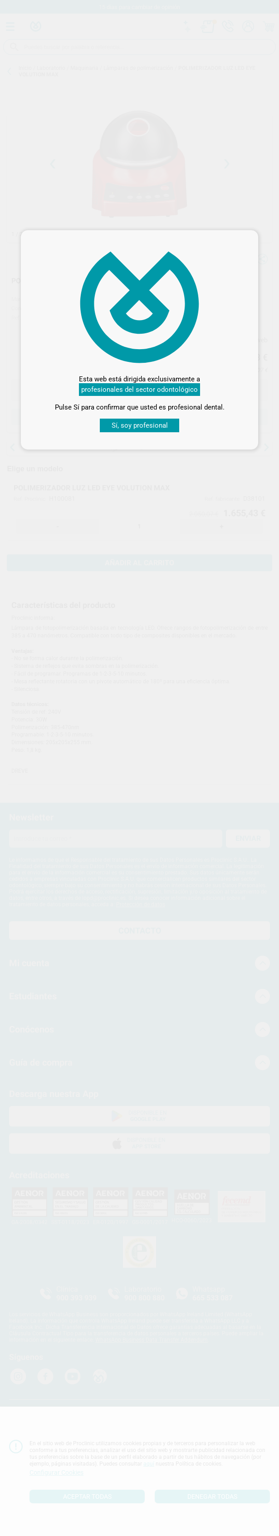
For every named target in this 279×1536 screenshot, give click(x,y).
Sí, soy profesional (140, 425)
